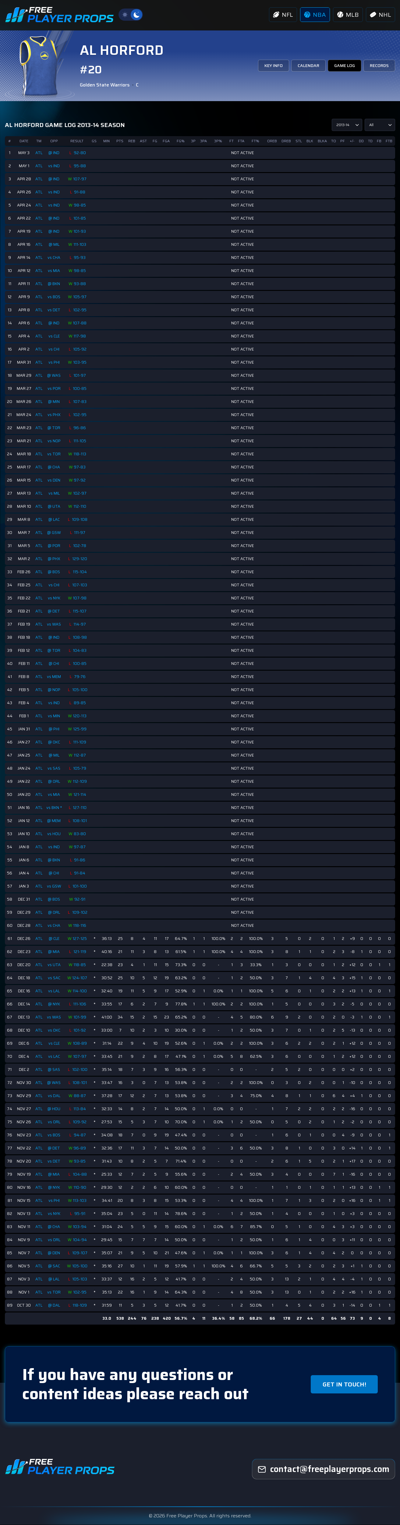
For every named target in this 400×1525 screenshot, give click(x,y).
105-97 (80, 297)
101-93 (80, 231)
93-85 (81, 1161)
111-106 (80, 1004)
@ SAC (55, 1266)
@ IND (54, 153)
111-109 (80, 742)
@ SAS (54, 1069)
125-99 (80, 729)
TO (333, 141)
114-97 (80, 624)
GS (94, 141)
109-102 (80, 912)
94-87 (80, 1135)
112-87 (80, 755)
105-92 (80, 349)
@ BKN (54, 284)
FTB (389, 141)
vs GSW (55, 886)
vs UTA (54, 965)
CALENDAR (308, 65)
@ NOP (54, 690)
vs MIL (54, 493)
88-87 (80, 1096)
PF (343, 141)
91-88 (80, 192)
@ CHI (54, 663)
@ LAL (54, 1279)
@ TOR (54, 428)
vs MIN (54, 716)
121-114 (80, 795)
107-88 (80, 323)
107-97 (80, 179)
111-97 (80, 533)
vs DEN (54, 480)
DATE (23, 141)
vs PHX (54, 414)
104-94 (80, 1240)
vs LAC (54, 1056)
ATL (39, 153)
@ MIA (54, 951)
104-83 (80, 651)
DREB (286, 141)
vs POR (54, 388)
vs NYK (54, 598)
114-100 (80, 991)
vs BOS (54, 297)
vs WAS (55, 624)
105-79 (80, 768)
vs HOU (54, 834)
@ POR (54, 545)
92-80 (80, 153)
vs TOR (54, 454)
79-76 (80, 677)
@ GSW (55, 532)
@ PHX (54, 559)
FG (155, 141)
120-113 (80, 716)
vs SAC (54, 978)
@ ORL (54, 781)
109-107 (80, 1253)
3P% (218, 141)
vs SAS (54, 768)
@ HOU (54, 1109)
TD (370, 141)
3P (194, 141)
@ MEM (54, 820)
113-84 (80, 1109)
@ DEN (54, 1253)
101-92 (80, 1030)
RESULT (77, 141)
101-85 (80, 218)
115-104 (80, 572)
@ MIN (54, 401)
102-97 (80, 493)
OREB (272, 141)
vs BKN (54, 807)
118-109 (80, 1305)
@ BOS (54, 572)
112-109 (80, 781)
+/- (352, 141)
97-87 (81, 847)
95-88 (80, 166)
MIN (107, 141)
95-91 (80, 1214)
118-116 (80, 926)
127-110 (80, 808)
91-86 (80, 860)
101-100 (80, 886)
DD (361, 141)
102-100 (80, 1070)
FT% (256, 141)
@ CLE (54, 938)
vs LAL (54, 991)
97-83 (81, 467)
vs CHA (54, 257)
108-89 (80, 1043)
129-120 (80, 559)
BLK (309, 141)
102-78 (80, 546)
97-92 (81, 480)
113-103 (80, 1201)
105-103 (80, 1279)
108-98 (80, 637)
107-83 (80, 402)
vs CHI (54, 349)
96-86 (80, 428)
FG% (181, 141)
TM (38, 141)
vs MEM (55, 676)
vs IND (54, 166)
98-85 (80, 205)
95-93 (81, 258)
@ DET (54, 611)
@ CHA (54, 467)
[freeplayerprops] (323, 1469)
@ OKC (55, 742)
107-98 (80, 598)
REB (132, 141)
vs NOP (54, 441)
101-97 (80, 375)
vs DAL (54, 1096)
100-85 (80, 389)
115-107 (80, 611)
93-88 (80, 284)
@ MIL (54, 244)
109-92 (80, 1122)
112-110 (80, 506)
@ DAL (54, 1305)
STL (299, 141)
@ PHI (54, 729)
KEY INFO (273, 65)
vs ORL (54, 1122)
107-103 (80, 585)
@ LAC (54, 519)
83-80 (80, 834)
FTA (241, 141)
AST (144, 141)
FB (379, 141)
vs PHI (54, 362)
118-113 (80, 454)
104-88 (80, 1174)
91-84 (80, 873)
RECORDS (379, 65)
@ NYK (55, 1004)
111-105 (80, 441)
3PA (203, 141)
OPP (54, 141)
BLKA (322, 141)
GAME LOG (344, 65)
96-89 (80, 1148)
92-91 (80, 899)
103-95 (80, 362)
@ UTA (54, 506)
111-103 (80, 245)
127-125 (80, 939)
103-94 (80, 1227)
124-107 (80, 978)
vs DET (54, 310)
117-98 (80, 336)
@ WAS (54, 375)
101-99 (80, 1017)
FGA (166, 141)
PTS (120, 141)
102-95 (80, 310)
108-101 (80, 821)
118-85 (80, 965)
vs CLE (54, 336)
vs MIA (54, 270)
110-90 (80, 1187)
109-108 (80, 520)
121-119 (80, 952)
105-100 (80, 690)
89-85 (80, 703)
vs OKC (54, 1030)
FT (232, 141)
